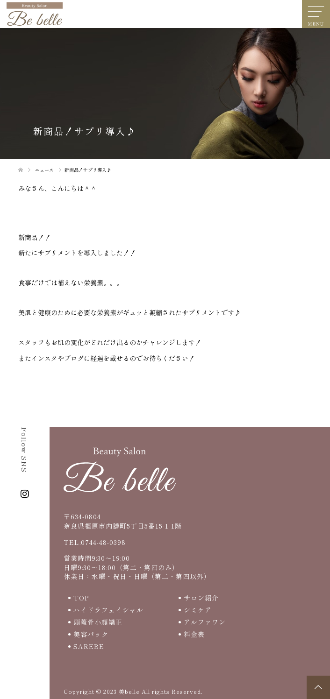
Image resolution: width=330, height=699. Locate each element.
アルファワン (205, 622)
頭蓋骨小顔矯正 (97, 622)
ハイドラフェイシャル (108, 609)
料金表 (194, 634)
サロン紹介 (201, 597)
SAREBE (88, 646)
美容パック (90, 634)
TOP (81, 597)
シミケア (198, 609)
